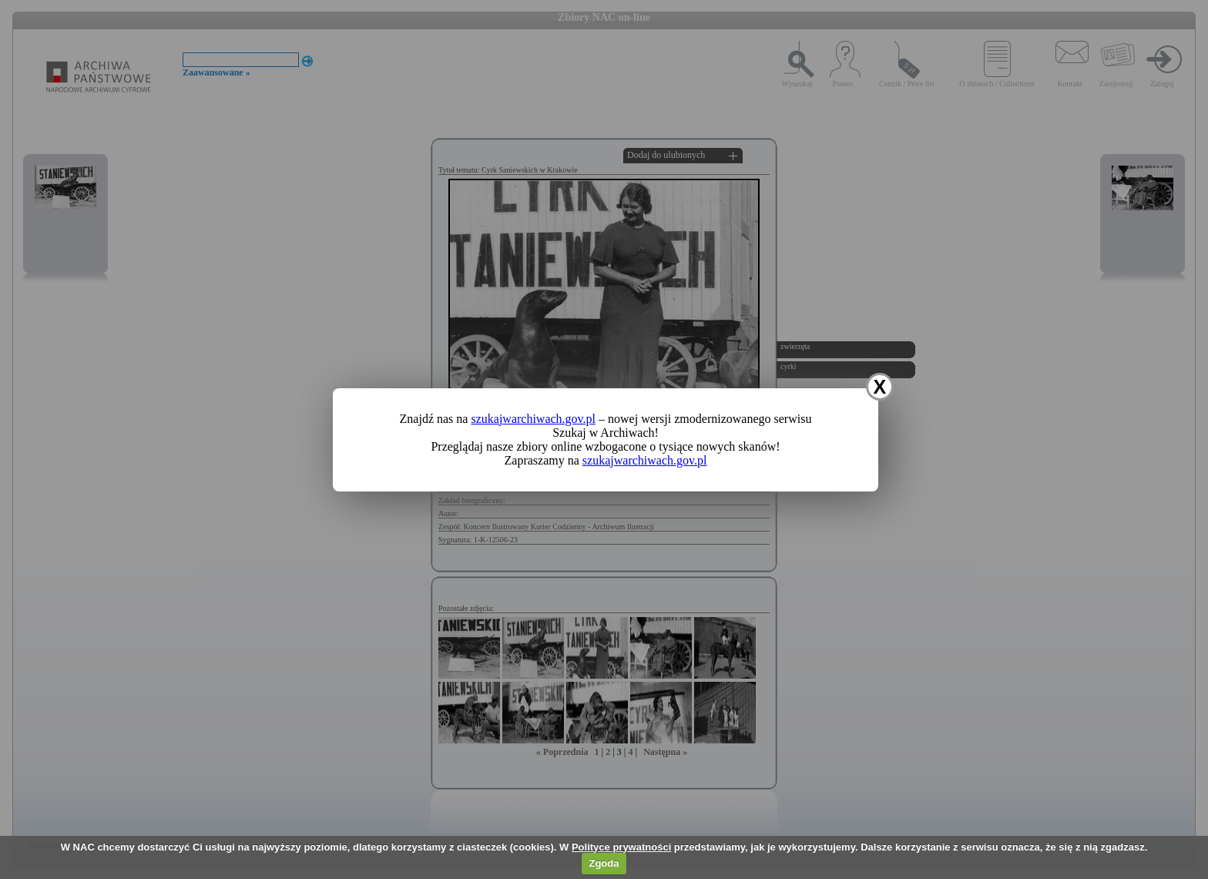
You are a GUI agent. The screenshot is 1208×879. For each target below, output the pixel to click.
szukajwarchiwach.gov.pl (533, 418)
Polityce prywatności (621, 847)
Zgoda (604, 863)
